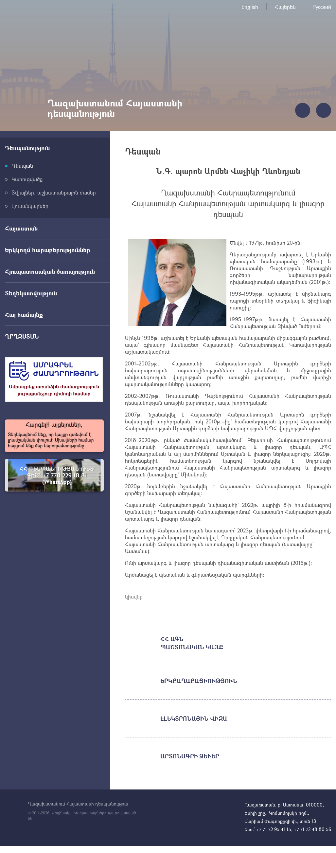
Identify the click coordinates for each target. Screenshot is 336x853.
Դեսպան (22, 165)
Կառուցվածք (27, 179)
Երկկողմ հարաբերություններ (47, 250)
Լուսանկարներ (29, 205)
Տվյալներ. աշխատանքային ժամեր (53, 192)
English (249, 6)
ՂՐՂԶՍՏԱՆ (22, 336)
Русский (321, 6)
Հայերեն (285, 6)
